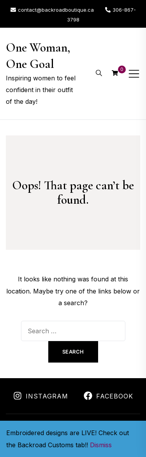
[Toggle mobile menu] (134, 74)
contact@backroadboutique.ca (52, 10)
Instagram (40, 396)
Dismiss (101, 445)
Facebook (108, 396)
